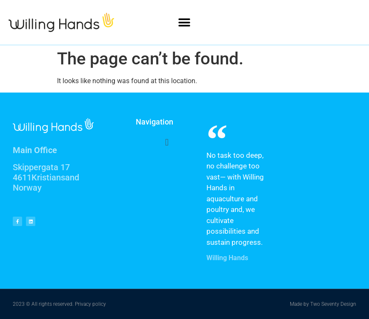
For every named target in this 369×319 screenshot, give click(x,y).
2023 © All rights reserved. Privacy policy (59, 304)
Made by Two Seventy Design (323, 304)
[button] (184, 22)
